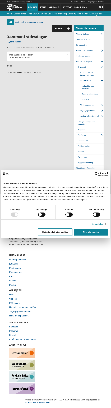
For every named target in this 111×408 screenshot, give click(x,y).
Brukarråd (82, 67)
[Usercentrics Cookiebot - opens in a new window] (97, 174)
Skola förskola (60, 14)
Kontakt (63, 28)
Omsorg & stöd (47, 14)
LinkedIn (13, 335)
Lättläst (83, 2)
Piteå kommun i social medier (22, 339)
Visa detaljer (97, 224)
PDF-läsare (14, 303)
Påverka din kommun (86, 28)
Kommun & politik (96, 14)
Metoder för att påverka (85, 61)
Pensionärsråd (85, 81)
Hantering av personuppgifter (22, 307)
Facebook (13, 327)
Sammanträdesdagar (90, 94)
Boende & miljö (20, 14)
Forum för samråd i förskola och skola (87, 73)
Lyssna (12, 285)
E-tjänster (74, 2)
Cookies (13, 299)
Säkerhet (71, 14)
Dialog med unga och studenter (86, 123)
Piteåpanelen (83, 141)
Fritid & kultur (33, 14)
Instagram (13, 331)
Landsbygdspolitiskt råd (89, 116)
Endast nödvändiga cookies (55, 232)
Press (12, 276)
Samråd (81, 152)
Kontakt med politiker (84, 50)
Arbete (9, 14)
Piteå (17, 22)
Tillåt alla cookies (91, 232)
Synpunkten (82, 157)
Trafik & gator (82, 14)
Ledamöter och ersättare (88, 87)
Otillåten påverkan (83, 39)
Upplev (43, 7)
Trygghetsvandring (85, 163)
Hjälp (11, 294)
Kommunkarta (15, 272)
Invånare (32, 7)
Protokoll (85, 100)
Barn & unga (80, 7)
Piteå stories (15, 268)
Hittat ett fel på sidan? (19, 316)
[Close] (67, 54)
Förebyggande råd (87, 105)
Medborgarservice (17, 259)
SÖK (101, 7)
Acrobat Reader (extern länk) (37, 402)
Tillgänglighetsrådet (87, 111)
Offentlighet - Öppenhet (85, 168)
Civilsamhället (81, 45)
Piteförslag (82, 135)
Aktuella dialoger (82, 34)
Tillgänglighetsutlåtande (20, 311)
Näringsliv (54, 7)
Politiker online (84, 146)
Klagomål (81, 130)
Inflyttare (67, 7)
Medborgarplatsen (83, 56)
